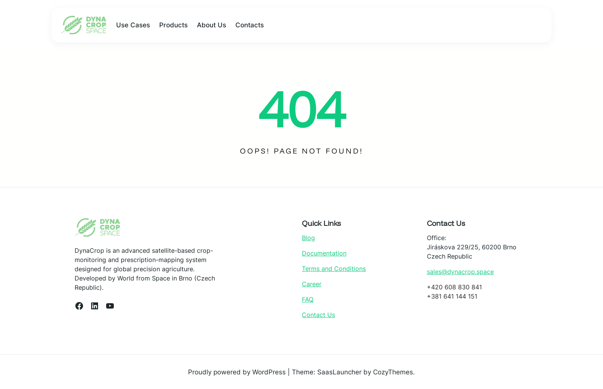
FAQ (307, 299)
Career (311, 284)
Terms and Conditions (334, 268)
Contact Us (318, 315)
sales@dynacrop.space (460, 271)
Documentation (324, 253)
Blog (308, 238)
